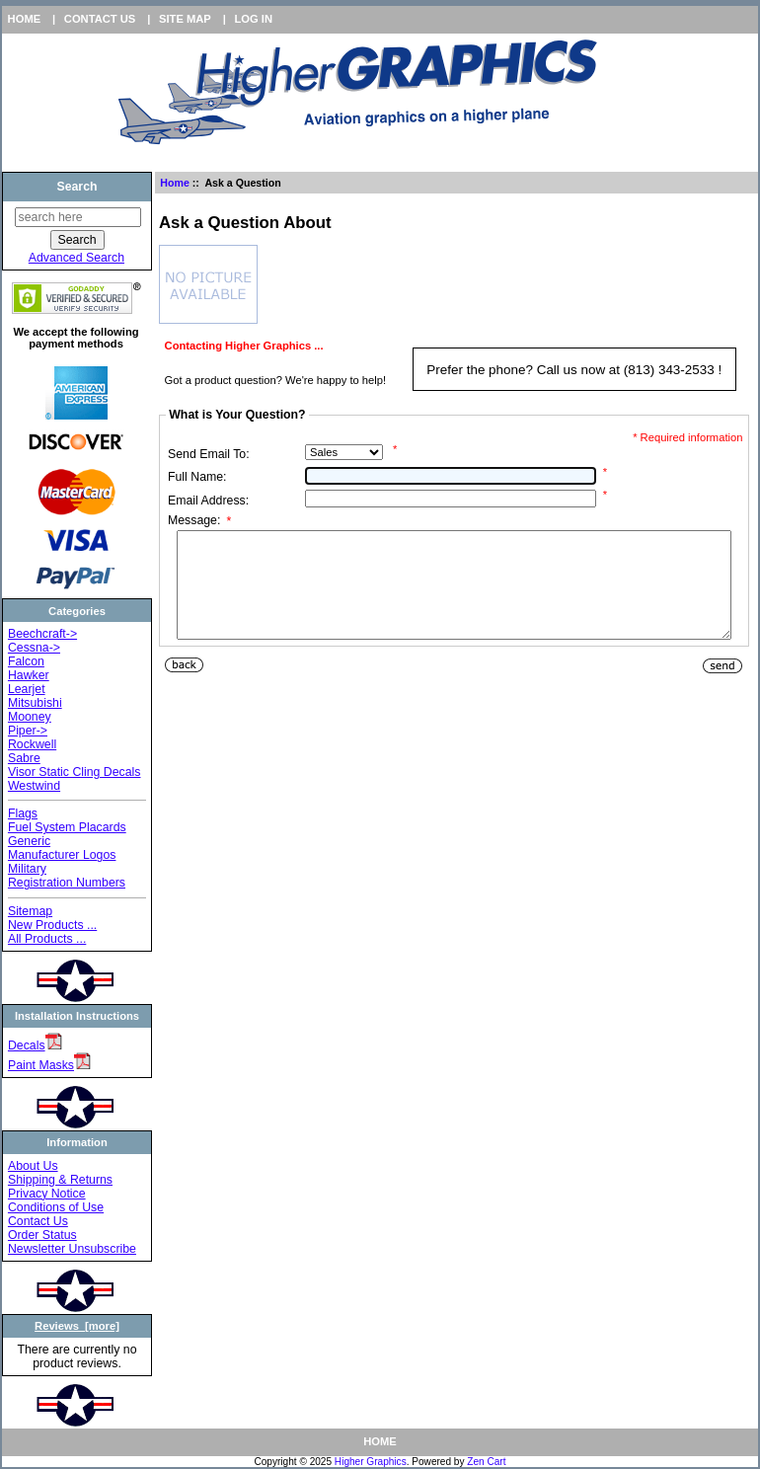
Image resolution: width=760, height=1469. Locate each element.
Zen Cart (486, 1461)
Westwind (34, 786)
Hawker (28, 675)
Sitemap (30, 911)
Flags (23, 813)
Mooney (29, 717)
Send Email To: (209, 454)
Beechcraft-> (42, 634)
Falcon (26, 661)
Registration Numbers (66, 882)
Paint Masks (41, 1065)
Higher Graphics (371, 1461)
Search (76, 186)
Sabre (24, 758)
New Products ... (52, 925)
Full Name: (197, 477)
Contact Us (100, 19)
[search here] (78, 217)
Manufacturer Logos (62, 855)
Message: (199, 521)
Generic (29, 841)
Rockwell (32, 744)
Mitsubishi (35, 703)
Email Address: (208, 500)
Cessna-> (34, 648)
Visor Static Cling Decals (74, 772)
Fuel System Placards (67, 827)
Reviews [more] (77, 1326)
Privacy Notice (47, 1193)
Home (24, 19)
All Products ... (47, 939)
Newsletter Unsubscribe (72, 1249)
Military (27, 869)
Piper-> (27, 730)
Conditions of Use (56, 1207)
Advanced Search (76, 258)
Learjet (26, 689)
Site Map (185, 19)
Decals (26, 1045)
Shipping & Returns (60, 1180)
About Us (33, 1166)
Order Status (42, 1235)
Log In (253, 19)
